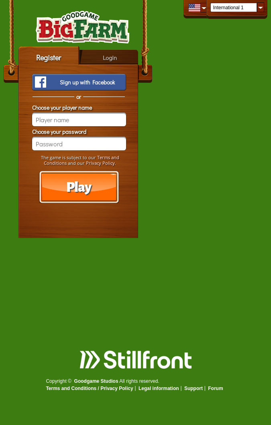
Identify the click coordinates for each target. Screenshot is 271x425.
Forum (215, 388)
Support (193, 388)
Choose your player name (62, 107)
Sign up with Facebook (87, 82)
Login (110, 57)
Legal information (159, 388)
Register (48, 57)
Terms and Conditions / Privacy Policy (89, 388)
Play (78, 187)
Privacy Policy (100, 163)
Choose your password (59, 132)
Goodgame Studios (96, 381)
